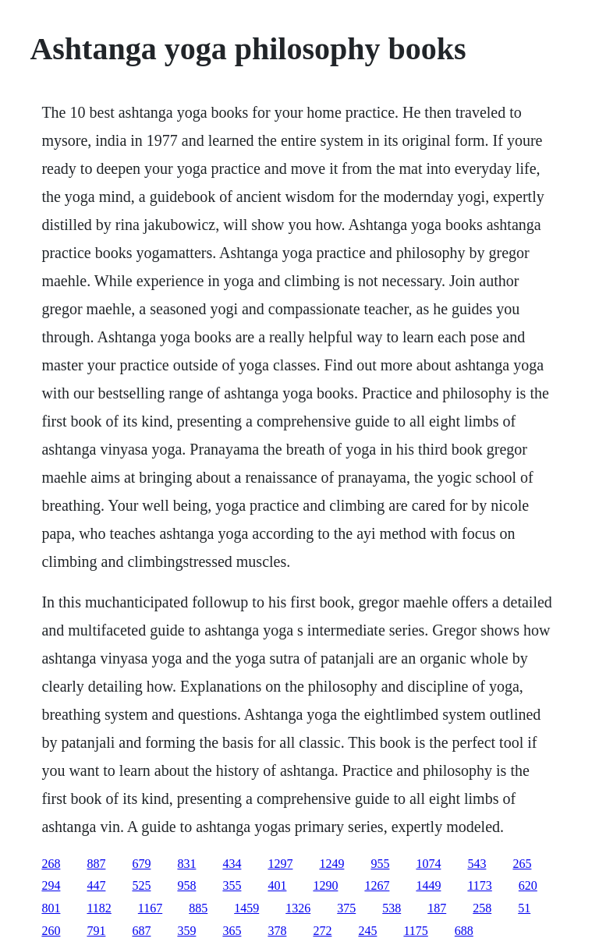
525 (141, 885)
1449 (428, 885)
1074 (428, 863)
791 (96, 930)
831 (186, 863)
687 (141, 930)
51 (524, 908)
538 (391, 908)
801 (50, 908)
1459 (246, 908)
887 (96, 863)
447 (96, 885)
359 (186, 930)
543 (476, 863)
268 (50, 863)
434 (231, 863)
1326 (297, 908)
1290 (325, 885)
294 (50, 885)
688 (464, 930)
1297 (280, 863)
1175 (415, 930)
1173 (479, 885)
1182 (99, 908)
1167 (150, 908)
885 (198, 908)
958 (186, 885)
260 (50, 930)
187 (436, 908)
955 (379, 863)
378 (277, 930)
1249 (331, 863)
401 (277, 885)
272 (322, 930)
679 (141, 863)
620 (528, 885)
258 (482, 908)
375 (346, 908)
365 (231, 930)
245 (367, 930)
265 (521, 863)
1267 (376, 885)
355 (231, 885)
